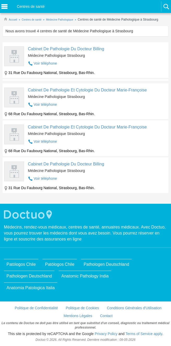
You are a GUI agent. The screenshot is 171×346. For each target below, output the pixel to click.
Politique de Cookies (82, 308)
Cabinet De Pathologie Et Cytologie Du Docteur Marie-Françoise (87, 90)
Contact (106, 316)
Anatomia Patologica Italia (31, 288)
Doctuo (28, 214)
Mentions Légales (78, 316)
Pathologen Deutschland (106, 264)
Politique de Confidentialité (36, 308)
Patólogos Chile (21, 264)
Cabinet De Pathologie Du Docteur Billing (66, 49)
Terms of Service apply (143, 334)
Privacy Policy (106, 334)
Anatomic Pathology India (84, 276)
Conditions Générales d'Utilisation (134, 308)
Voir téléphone (45, 63)
